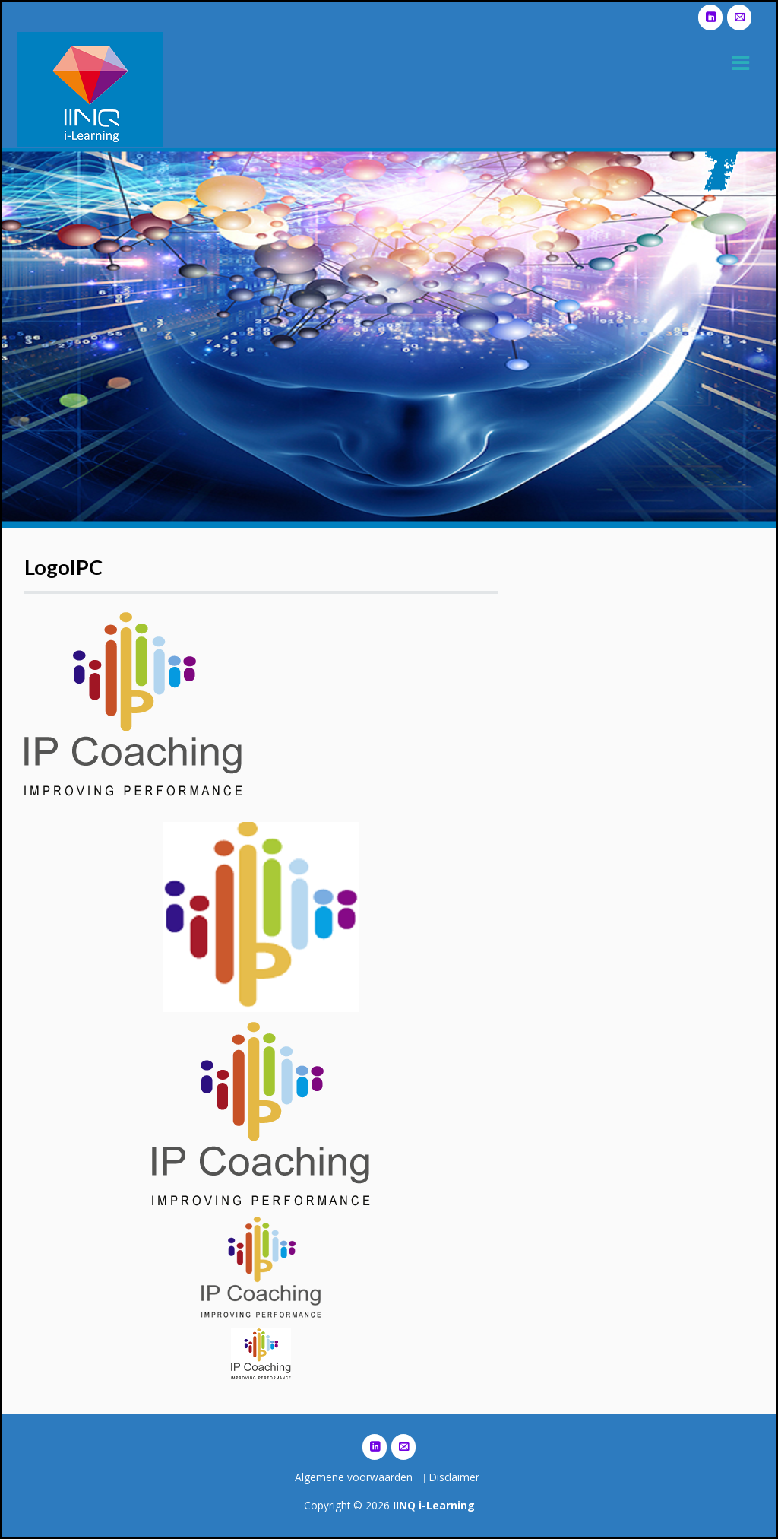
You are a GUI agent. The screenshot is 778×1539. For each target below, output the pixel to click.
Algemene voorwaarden (354, 1477)
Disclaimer (454, 1477)
